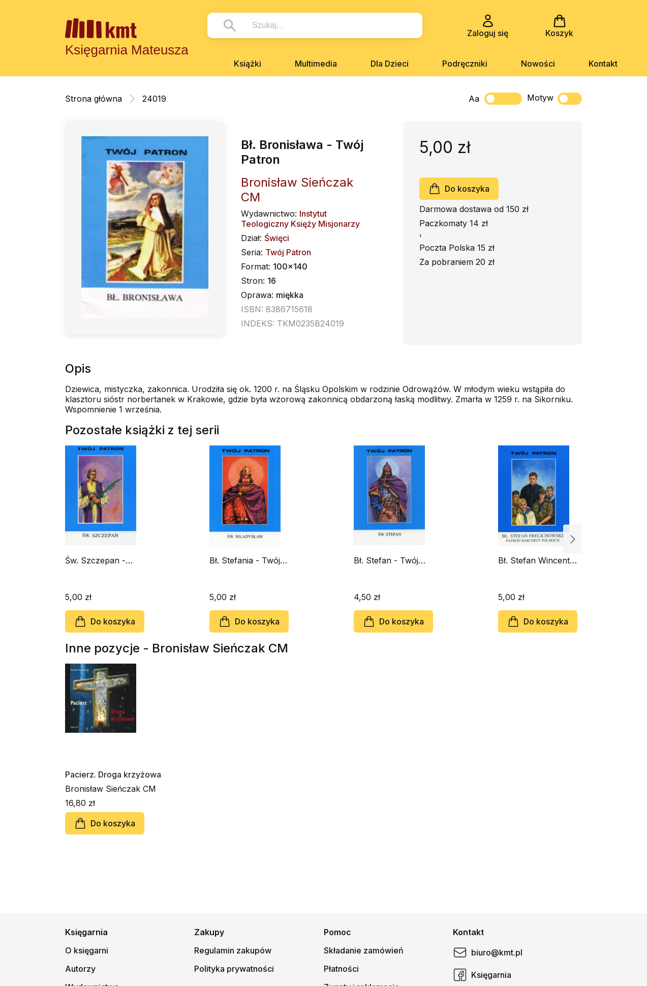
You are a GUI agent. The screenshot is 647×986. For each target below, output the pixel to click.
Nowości (538, 63)
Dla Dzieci (390, 63)
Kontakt (603, 63)
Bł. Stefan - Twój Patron (386, 560)
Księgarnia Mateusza (127, 49)
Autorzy (80, 969)
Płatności (341, 969)
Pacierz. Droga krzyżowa (113, 774)
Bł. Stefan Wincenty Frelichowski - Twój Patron (536, 560)
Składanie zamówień (364, 950)
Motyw (554, 99)
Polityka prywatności (234, 969)
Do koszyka (458, 189)
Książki (247, 63)
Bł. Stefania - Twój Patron (244, 560)
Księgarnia (482, 975)
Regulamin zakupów (232, 950)
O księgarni (86, 950)
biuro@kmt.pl (487, 952)
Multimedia (316, 63)
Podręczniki (464, 63)
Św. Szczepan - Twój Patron (95, 560)
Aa (474, 99)
